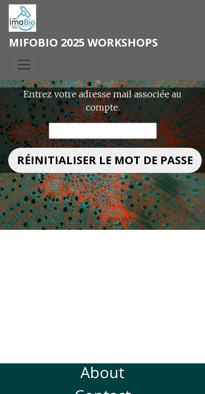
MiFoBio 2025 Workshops (83, 42)
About (102, 372)
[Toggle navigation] (24, 65)
